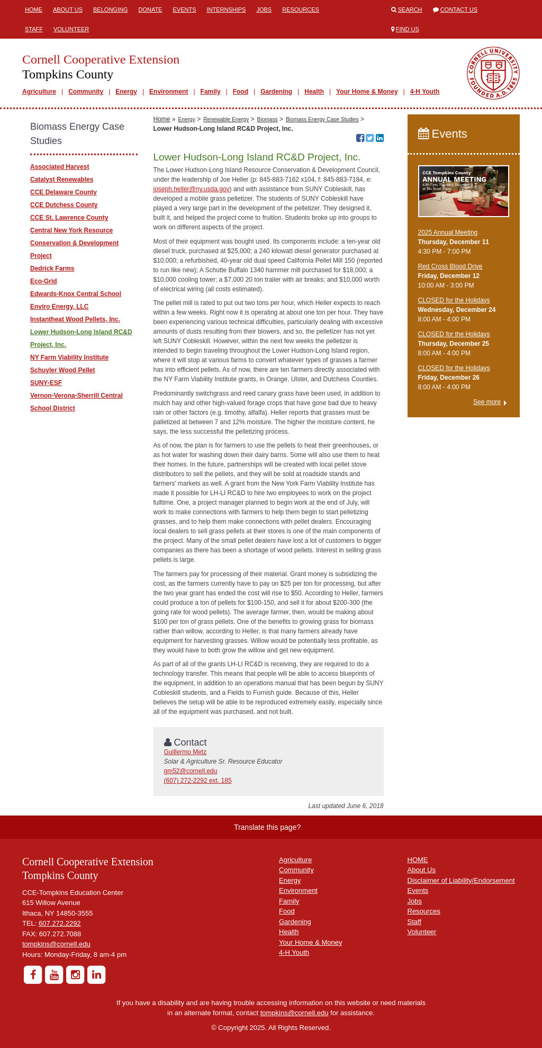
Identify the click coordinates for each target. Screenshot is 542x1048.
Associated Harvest (59, 167)
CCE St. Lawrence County (69, 217)
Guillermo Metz (185, 752)
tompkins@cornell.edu (56, 944)
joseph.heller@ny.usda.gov (191, 189)
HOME (418, 860)
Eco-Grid (43, 281)
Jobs (264, 9)
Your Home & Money (367, 91)
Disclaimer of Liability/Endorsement (461, 880)
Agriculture (39, 91)
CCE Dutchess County (63, 205)
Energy (126, 91)
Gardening (276, 91)
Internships (226, 9)
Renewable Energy (226, 119)
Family (211, 91)
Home (33, 9)
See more (487, 402)
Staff (34, 29)
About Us (68, 9)
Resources (300, 9)
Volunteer (71, 29)
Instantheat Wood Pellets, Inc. (75, 319)
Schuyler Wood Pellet (62, 370)
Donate (150, 9)
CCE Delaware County (63, 192)
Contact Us (459, 9)
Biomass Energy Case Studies (322, 119)
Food (240, 91)
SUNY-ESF (46, 383)
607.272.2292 (60, 923)
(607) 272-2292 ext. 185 (198, 780)
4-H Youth (425, 91)
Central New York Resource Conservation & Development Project (74, 243)
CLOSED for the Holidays (454, 300)
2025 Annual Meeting (448, 232)
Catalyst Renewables (61, 179)
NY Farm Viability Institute (69, 357)
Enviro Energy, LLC (59, 306)
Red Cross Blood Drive (450, 266)
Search (410, 9)
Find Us (407, 29)
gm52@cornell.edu (191, 771)
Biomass (267, 119)
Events (184, 9)
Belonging (110, 9)
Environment (168, 91)
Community (85, 91)
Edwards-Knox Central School (75, 294)
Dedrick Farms (52, 268)
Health (314, 91)
